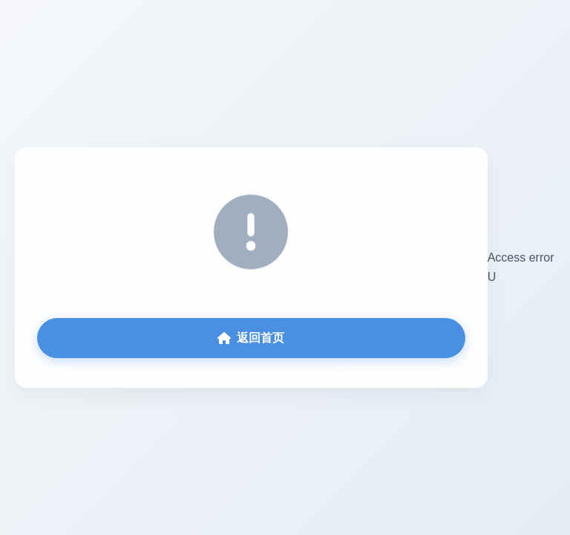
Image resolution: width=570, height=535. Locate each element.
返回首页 (250, 337)
